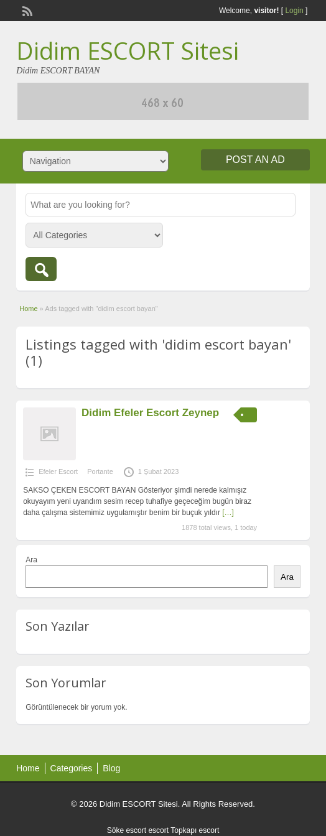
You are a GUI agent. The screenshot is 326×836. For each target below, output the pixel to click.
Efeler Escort (58, 471)
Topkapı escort (194, 830)
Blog (111, 768)
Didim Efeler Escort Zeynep (150, 413)
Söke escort (126, 830)
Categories (71, 768)
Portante (100, 471)
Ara (31, 559)
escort (158, 830)
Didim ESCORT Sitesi (127, 50)
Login (294, 10)
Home (28, 308)
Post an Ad (255, 159)
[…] (228, 512)
